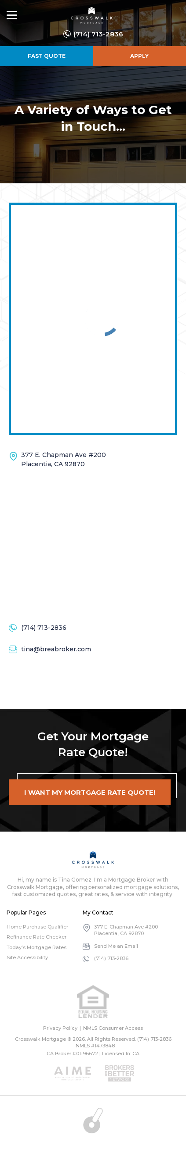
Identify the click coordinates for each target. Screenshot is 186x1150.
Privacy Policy (60, 1028)
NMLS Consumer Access (113, 1028)
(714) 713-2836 (98, 34)
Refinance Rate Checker (36, 937)
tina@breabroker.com (56, 649)
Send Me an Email (116, 946)
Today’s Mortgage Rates (36, 947)
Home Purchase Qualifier (37, 927)
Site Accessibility (27, 957)
